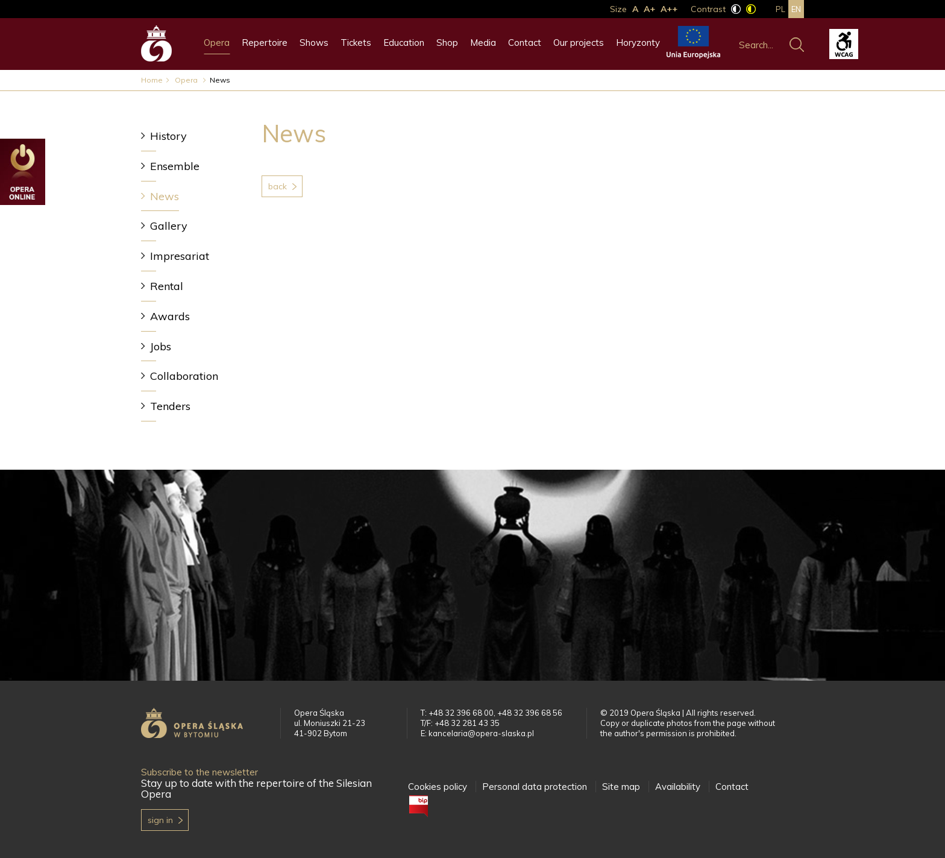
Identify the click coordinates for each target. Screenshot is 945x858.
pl (780, 9)
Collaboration (184, 376)
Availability (677, 786)
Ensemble (174, 166)
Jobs (160, 346)
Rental (166, 286)
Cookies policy (437, 786)
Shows (314, 42)
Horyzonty (638, 42)
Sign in (160, 820)
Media (483, 42)
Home (152, 79)
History (168, 136)
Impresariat (179, 256)
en (796, 9)
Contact (524, 42)
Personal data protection (534, 786)
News (164, 196)
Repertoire (264, 42)
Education (403, 42)
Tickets (356, 42)
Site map (621, 786)
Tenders (170, 406)
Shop (447, 42)
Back (277, 186)
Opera (217, 42)
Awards (170, 316)
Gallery (168, 226)
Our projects (578, 42)
